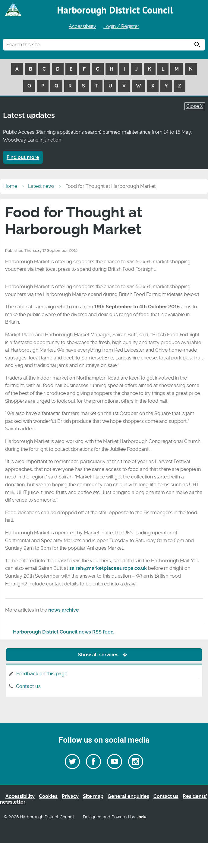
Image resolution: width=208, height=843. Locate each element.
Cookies (48, 796)
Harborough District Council (115, 10)
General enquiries (128, 796)
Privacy (70, 796)
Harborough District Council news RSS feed (63, 632)
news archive (63, 610)
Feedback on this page (41, 674)
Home (10, 186)
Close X (194, 106)
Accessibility (82, 26)
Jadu (142, 817)
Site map (93, 796)
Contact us (28, 686)
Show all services (104, 655)
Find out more (23, 157)
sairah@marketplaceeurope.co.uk (108, 568)
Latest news (41, 186)
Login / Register (121, 26)
